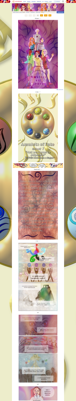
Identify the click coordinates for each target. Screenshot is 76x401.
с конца (20, 12)
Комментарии (38, 12)
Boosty (50, 1)
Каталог (24, 1)
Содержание (32, 12)
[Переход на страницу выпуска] (38, 54)
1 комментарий (60, 89)
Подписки (28, 1)
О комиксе (27, 12)
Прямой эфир (39, 1)
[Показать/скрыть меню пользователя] (63, 1)
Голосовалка (33, 1)
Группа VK (46, 1)
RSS (43, 12)
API (42, 1)
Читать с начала (16, 12)
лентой (23, 12)
